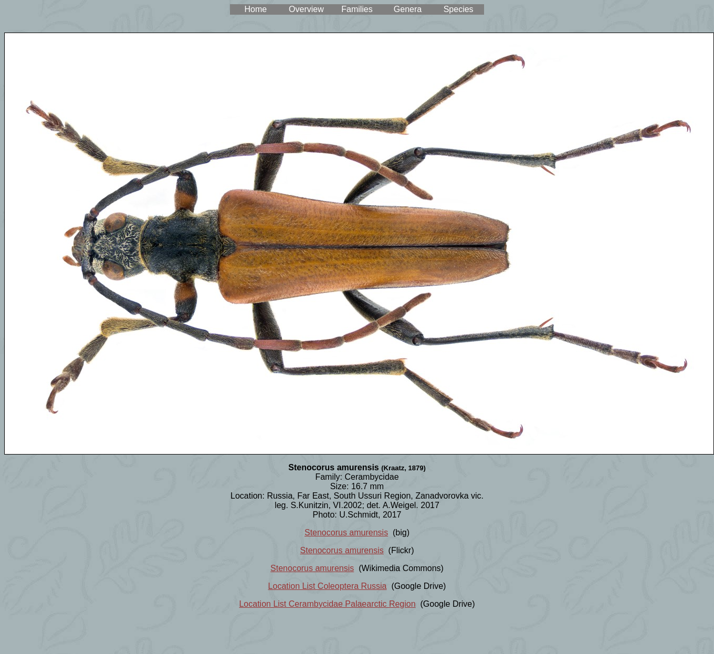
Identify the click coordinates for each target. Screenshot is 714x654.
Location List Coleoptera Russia (327, 586)
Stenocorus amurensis (346, 532)
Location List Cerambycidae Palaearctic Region (327, 603)
